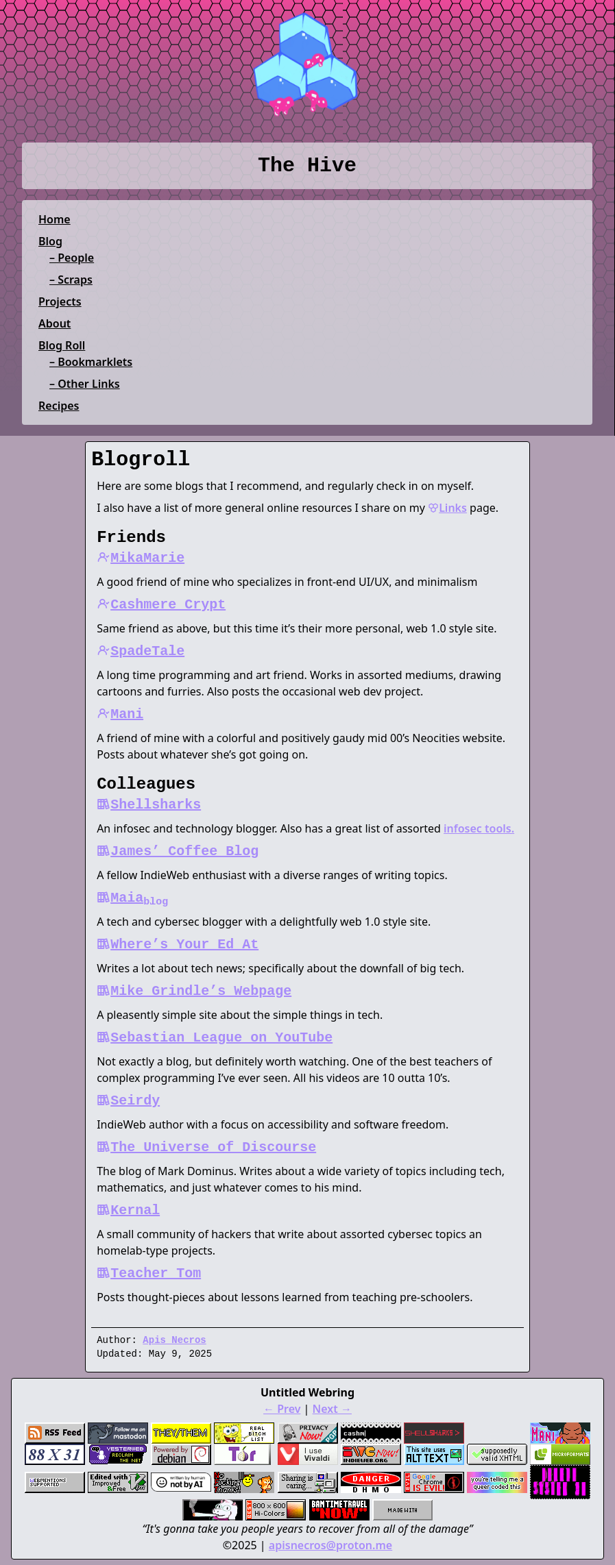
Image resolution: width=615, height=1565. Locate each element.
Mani (120, 714)
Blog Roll (61, 345)
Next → (332, 1408)
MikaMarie (140, 558)
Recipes (58, 405)
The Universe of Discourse (206, 1147)
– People (71, 257)
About (54, 323)
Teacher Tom (149, 1273)
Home (54, 219)
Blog (50, 241)
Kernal (128, 1210)
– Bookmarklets (90, 361)
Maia (132, 898)
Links (447, 507)
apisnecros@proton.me (330, 1545)
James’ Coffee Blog (177, 851)
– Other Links (84, 383)
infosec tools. (479, 828)
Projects (60, 301)
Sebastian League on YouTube (215, 1038)
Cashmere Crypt (161, 605)
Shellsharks (149, 805)
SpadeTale (140, 651)
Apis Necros (174, 1340)
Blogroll (140, 459)
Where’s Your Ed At (177, 944)
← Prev (281, 1408)
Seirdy (128, 1101)
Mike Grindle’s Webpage (194, 991)
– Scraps (71, 279)
